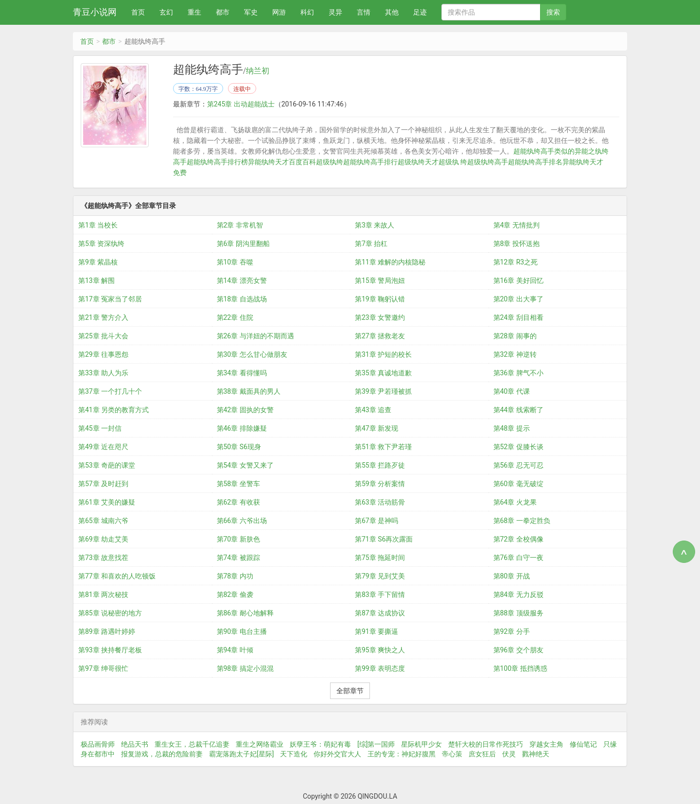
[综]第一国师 (376, 744)
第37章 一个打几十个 (110, 391)
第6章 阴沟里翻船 (243, 243)
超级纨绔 (329, 162)
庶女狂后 (482, 754)
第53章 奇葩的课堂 (106, 465)
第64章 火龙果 (515, 502)
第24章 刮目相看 (518, 317)
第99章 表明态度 (380, 668)
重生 (194, 12)
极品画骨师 (98, 744)
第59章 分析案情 (380, 484)
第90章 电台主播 (242, 631)
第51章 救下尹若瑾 (383, 447)
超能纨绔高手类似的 (544, 151)
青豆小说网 (95, 12)
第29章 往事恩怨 (103, 354)
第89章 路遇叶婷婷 (106, 631)
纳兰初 (257, 71)
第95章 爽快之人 (380, 650)
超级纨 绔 (452, 162)
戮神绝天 (535, 754)
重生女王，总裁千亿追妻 (192, 744)
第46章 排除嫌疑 (242, 428)
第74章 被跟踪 (238, 557)
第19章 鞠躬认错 (380, 299)
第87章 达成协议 (380, 613)
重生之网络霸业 (259, 744)
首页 (138, 12)
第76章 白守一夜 (518, 557)
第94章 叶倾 (235, 650)
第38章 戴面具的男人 (248, 391)
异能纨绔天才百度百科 (282, 162)
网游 (279, 12)
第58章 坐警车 (238, 484)
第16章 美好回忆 (518, 280)
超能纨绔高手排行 (370, 162)
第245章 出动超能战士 (241, 104)
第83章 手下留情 (380, 594)
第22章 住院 (235, 317)
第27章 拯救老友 (380, 336)
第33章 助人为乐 (103, 373)
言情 (363, 12)
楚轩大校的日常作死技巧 (485, 744)
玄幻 (166, 12)
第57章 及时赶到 (103, 484)
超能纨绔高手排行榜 (217, 162)
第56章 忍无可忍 (518, 465)
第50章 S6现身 (239, 447)
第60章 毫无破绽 (518, 484)
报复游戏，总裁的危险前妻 (162, 754)
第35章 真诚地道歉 (383, 373)
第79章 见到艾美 (380, 576)
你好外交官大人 (337, 754)
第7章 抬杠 (371, 243)
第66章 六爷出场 (242, 520)
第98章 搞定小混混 (245, 668)
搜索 (553, 12)
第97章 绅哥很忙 (103, 668)
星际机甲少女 (421, 744)
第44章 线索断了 (518, 410)
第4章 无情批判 (516, 225)
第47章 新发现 (376, 428)
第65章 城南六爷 (103, 520)
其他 (392, 12)
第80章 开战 (511, 576)
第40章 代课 (511, 391)
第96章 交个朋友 (518, 650)
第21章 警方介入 (103, 317)
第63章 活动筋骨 (380, 502)
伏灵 (509, 754)
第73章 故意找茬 (103, 557)
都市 (222, 12)
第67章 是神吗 (376, 520)
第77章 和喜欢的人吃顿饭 (117, 576)
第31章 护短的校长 (383, 354)
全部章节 (350, 691)
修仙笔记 (583, 744)
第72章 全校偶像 (518, 539)
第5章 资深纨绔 (101, 243)
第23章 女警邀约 (380, 317)
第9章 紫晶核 (98, 262)
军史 (251, 12)
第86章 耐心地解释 (245, 613)
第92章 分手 (511, 631)
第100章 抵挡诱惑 (520, 668)
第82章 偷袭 (235, 594)
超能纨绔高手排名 (535, 162)
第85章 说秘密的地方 (110, 613)
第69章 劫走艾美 (103, 539)
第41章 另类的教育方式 (113, 410)
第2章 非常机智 (240, 225)
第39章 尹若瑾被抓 (383, 391)
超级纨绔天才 (418, 162)
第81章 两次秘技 (103, 594)
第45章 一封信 (100, 428)
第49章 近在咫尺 (103, 447)
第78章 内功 (235, 576)
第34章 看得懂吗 (242, 373)
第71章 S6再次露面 (384, 539)
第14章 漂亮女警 (242, 280)
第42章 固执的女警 (245, 410)
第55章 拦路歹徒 (380, 465)
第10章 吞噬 (235, 262)
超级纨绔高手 (487, 162)
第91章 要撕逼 (376, 631)
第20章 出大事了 (518, 299)
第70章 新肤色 (238, 539)
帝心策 (452, 754)
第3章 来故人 (374, 225)
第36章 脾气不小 (518, 373)
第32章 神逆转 (515, 354)
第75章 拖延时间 (380, 557)
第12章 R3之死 (515, 262)
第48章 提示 (511, 428)
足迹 (420, 12)
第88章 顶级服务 (518, 613)
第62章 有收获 (238, 502)
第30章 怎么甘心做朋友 (252, 354)
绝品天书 (134, 744)
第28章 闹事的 (515, 336)
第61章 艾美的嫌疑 (106, 502)
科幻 (307, 12)
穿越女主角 (546, 744)
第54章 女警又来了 (245, 465)
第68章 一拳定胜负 (521, 520)
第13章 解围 (96, 280)
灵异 (335, 12)
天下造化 (293, 754)
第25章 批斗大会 (103, 336)
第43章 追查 (373, 410)
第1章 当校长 (98, 225)
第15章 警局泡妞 (380, 280)
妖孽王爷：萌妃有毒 (320, 744)
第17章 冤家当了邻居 (110, 299)
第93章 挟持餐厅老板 (110, 650)
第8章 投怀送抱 (516, 243)
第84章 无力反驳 (518, 594)
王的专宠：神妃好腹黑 (402, 754)
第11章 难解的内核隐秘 (390, 262)
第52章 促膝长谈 (518, 447)
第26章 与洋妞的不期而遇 (255, 336)
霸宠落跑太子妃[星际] (241, 754)
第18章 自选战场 (242, 299)
